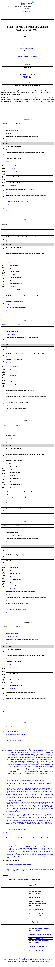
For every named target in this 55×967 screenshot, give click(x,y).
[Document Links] (27, 11)
